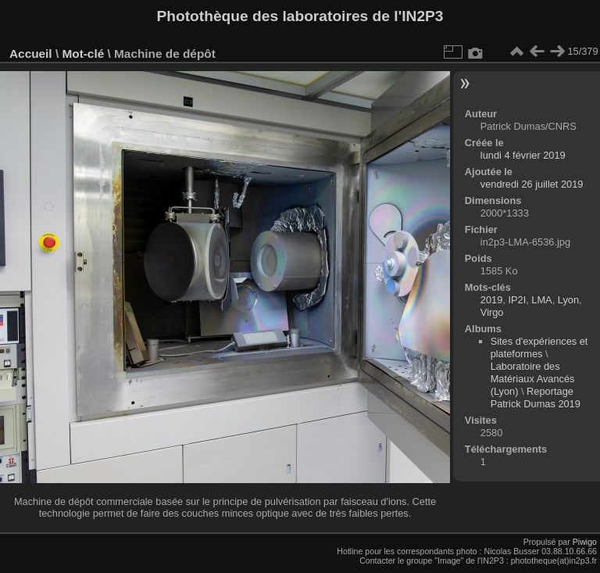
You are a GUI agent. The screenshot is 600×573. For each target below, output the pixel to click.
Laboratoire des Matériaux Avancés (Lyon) (533, 378)
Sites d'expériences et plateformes (539, 347)
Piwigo (585, 541)
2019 (491, 300)
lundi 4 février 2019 (523, 155)
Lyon (568, 300)
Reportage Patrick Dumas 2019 (535, 397)
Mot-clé (83, 53)
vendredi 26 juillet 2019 (532, 184)
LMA (541, 300)
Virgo (492, 312)
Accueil (30, 53)
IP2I (517, 300)
